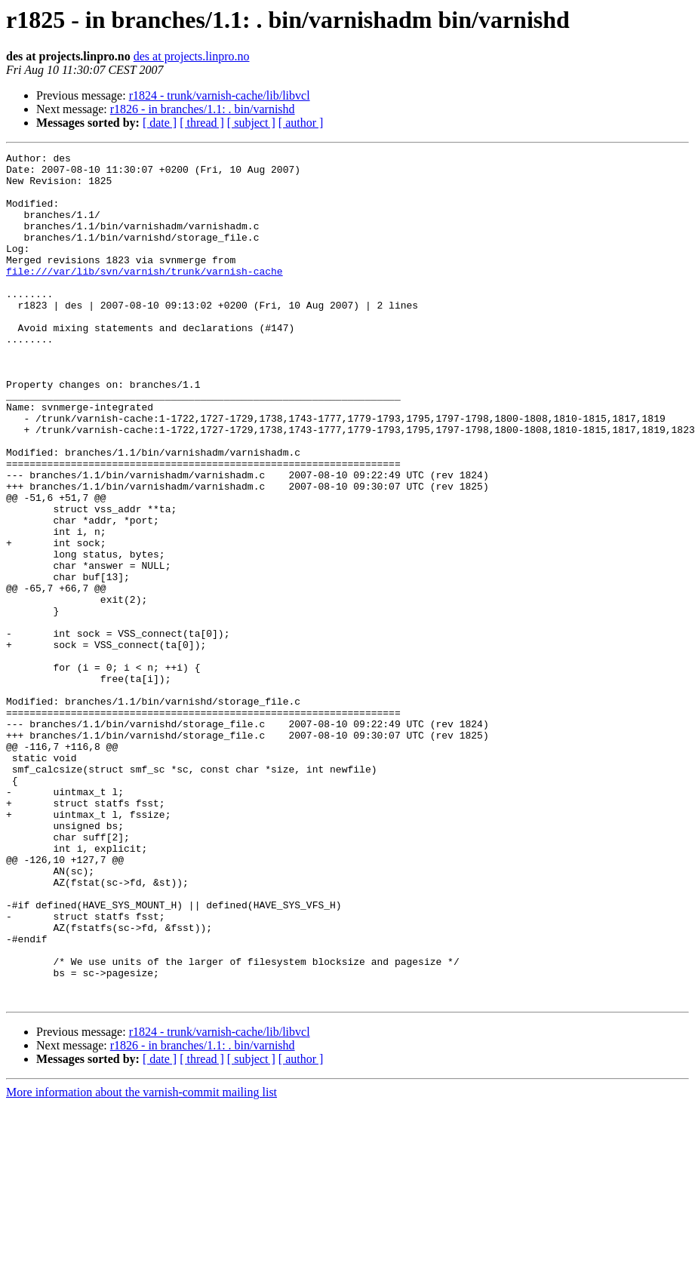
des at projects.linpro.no (192, 56)
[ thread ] (202, 122)
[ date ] (160, 122)
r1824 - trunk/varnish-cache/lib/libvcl (219, 95)
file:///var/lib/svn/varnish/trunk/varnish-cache (144, 296)
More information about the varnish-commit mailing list (141, 1261)
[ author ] (301, 122)
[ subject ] (251, 122)
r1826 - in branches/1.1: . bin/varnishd (202, 109)
